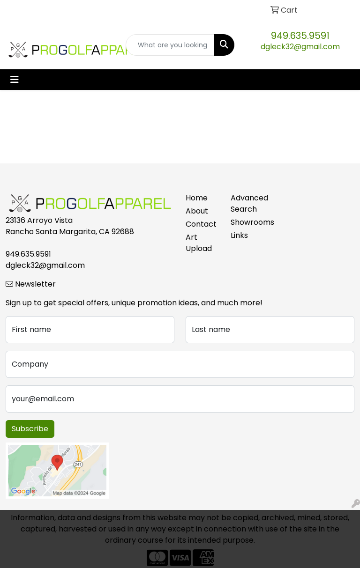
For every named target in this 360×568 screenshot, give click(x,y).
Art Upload (199, 243)
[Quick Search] (170, 45)
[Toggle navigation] (14, 79)
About (197, 211)
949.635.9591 (300, 35)
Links (239, 235)
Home (197, 197)
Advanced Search (247, 203)
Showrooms (247, 222)
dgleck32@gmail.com (300, 46)
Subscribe (30, 428)
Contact (201, 224)
